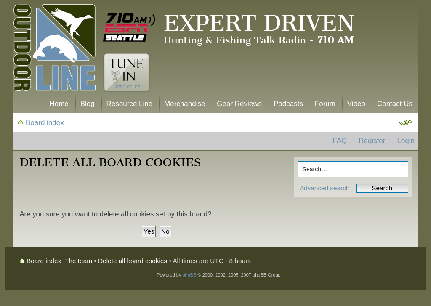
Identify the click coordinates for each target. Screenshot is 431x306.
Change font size (405, 123)
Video (356, 104)
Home (58, 104)
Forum (325, 104)
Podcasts (288, 104)
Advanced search (325, 188)
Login (406, 141)
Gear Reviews (239, 104)
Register (372, 141)
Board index (45, 123)
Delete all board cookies (132, 260)
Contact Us (394, 104)
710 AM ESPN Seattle (129, 27)
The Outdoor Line (54, 49)
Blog (87, 104)
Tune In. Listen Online (126, 72)
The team (78, 260)
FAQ (340, 141)
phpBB (189, 274)
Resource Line (129, 104)
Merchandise (184, 104)
